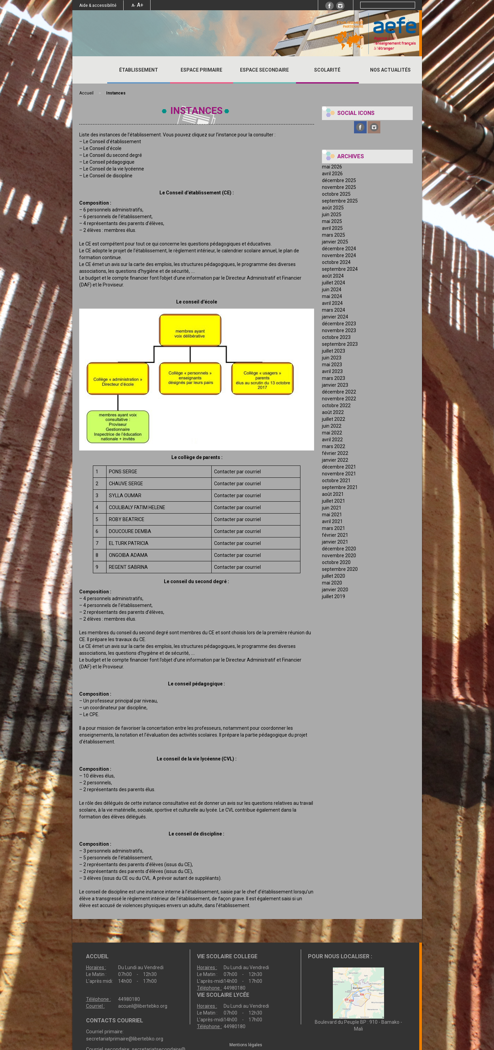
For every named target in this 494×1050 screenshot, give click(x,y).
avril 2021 (332, 521)
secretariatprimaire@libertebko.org (124, 1039)
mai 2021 (332, 514)
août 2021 (333, 494)
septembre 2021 (340, 487)
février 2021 (335, 535)
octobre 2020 (336, 562)
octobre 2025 (336, 194)
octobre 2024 (336, 262)
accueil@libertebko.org (142, 1006)
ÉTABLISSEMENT (138, 70)
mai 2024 (332, 296)
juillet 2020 (333, 576)
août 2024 (333, 276)
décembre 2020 (339, 548)
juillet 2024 (333, 282)
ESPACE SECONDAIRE (264, 70)
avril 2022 (332, 439)
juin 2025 (331, 214)
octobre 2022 (336, 405)
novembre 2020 (339, 555)
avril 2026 (332, 173)
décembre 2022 (339, 392)
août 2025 (333, 207)
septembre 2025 (340, 201)
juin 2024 (331, 289)
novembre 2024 (339, 255)
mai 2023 (332, 364)
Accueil (89, 70)
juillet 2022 (333, 419)
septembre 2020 (340, 569)
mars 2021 (333, 528)
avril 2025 (332, 228)
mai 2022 (332, 432)
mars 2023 (333, 378)
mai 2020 (332, 583)
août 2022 (333, 412)
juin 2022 (331, 426)
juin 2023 (331, 357)
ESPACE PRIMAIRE (201, 70)
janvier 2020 (335, 589)
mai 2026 (332, 166)
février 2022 (335, 453)
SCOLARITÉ (327, 70)
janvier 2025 (335, 242)
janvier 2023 (335, 385)
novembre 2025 (339, 187)
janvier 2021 (335, 542)
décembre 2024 (339, 248)
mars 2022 (333, 446)
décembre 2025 (339, 180)
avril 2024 (332, 303)
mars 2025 (333, 235)
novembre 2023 (339, 330)
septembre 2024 (340, 269)
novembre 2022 (339, 398)
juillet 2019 (333, 596)
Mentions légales (245, 1044)
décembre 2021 (339, 467)
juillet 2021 (333, 501)
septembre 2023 (340, 344)
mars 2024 (333, 310)
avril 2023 (332, 371)
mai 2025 (332, 221)
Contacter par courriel (237, 471)
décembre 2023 (339, 323)
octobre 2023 (336, 337)
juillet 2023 (333, 351)
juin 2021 (331, 508)
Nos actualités (390, 70)
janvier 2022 (335, 460)
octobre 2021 (336, 480)
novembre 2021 (339, 473)
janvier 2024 (335, 317)
